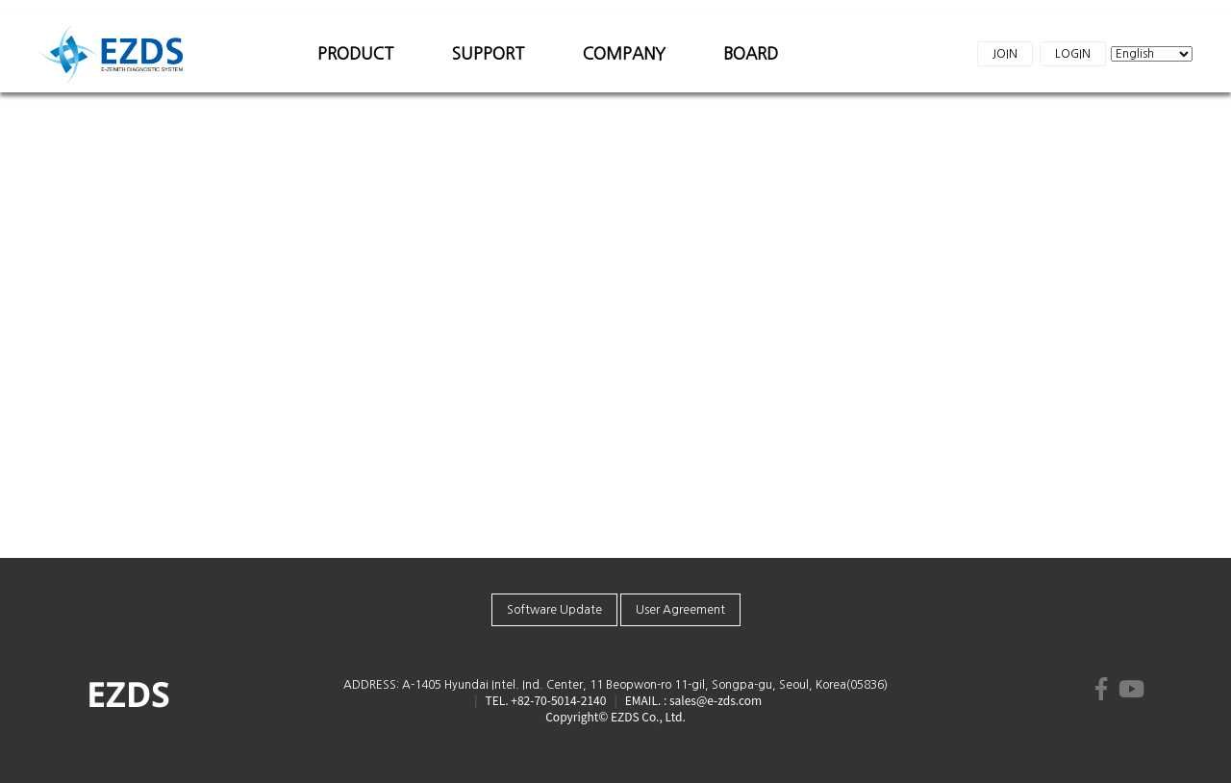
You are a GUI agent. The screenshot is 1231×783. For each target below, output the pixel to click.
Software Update (554, 610)
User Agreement (680, 610)
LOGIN (1073, 54)
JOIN (1004, 54)
